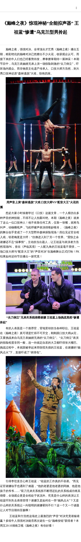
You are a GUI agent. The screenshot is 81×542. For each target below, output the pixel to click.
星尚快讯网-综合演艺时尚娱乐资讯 (42, 7)
